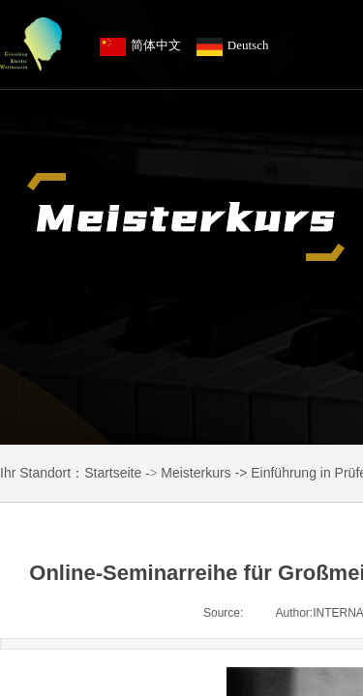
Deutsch (233, 47)
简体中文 (140, 47)
